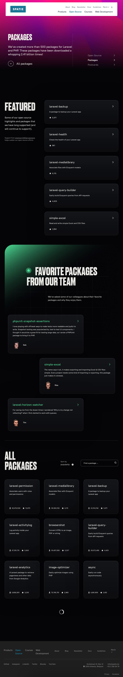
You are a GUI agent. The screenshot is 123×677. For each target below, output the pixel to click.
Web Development (104, 11)
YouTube (52, 664)
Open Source (75, 11)
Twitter (34, 664)
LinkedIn (25, 664)
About (67, 7)
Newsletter (81, 7)
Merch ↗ (106, 7)
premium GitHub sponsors (25, 138)
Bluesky (43, 664)
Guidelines (97, 7)
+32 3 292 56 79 (113, 666)
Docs (89, 7)
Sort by (64, 461)
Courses (88, 11)
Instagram (16, 664)
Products (62, 11)
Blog (73, 7)
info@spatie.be (113, 664)
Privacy (106, 674)
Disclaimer (115, 674)
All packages (20, 63)
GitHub (6, 664)
